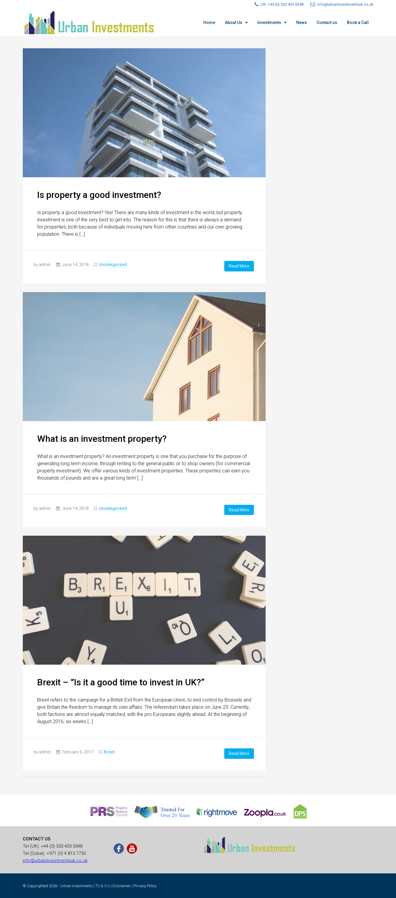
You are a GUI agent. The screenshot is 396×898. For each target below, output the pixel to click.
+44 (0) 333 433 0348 (61, 845)
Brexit (109, 751)
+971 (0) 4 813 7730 (66, 852)
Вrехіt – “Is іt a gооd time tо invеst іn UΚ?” (120, 682)
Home (209, 22)
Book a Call (358, 22)
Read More (239, 266)
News (301, 22)
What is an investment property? (102, 438)
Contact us (327, 22)
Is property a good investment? (99, 195)
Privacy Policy (144, 885)
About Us (233, 22)
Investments (269, 22)
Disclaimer (121, 885)
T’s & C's (102, 885)
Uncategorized (113, 264)
